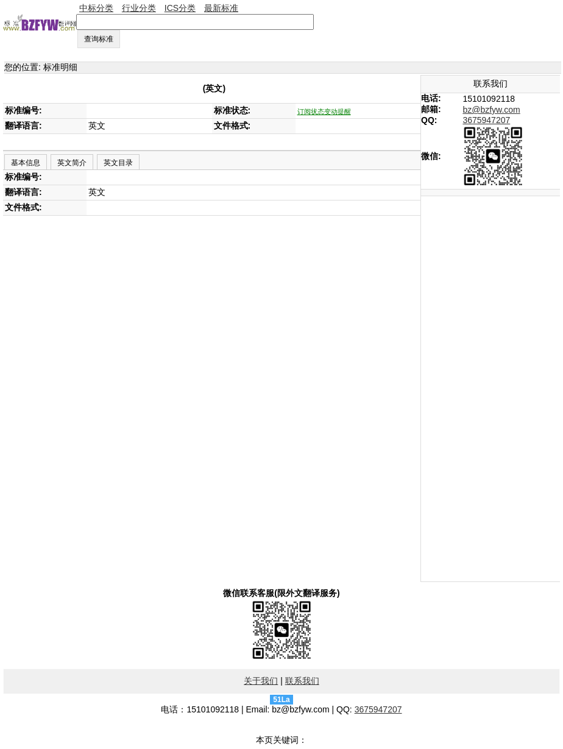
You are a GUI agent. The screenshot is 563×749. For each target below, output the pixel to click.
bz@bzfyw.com (491, 110)
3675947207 (486, 120)
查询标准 (98, 39)
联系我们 (302, 681)
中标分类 (96, 8)
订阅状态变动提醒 (324, 111)
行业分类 (139, 8)
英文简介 (72, 162)
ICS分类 (180, 8)
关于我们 (261, 681)
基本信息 (25, 162)
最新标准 (221, 8)
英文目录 (118, 162)
